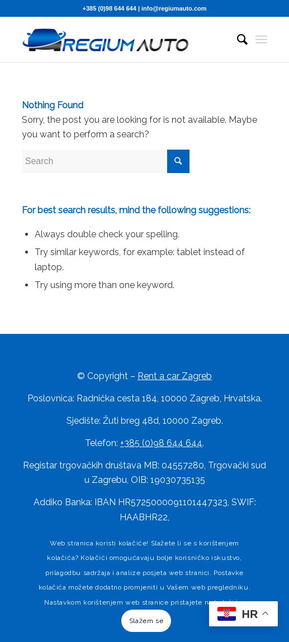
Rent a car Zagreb (175, 376)
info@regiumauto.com (173, 8)
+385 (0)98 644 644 (109, 8)
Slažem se (146, 621)
